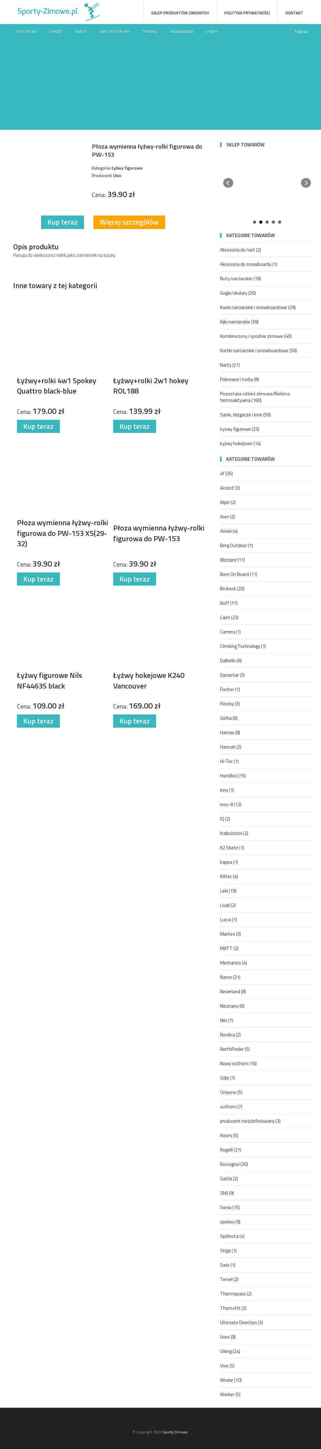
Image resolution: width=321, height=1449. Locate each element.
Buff (229, 603)
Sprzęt (56, 31)
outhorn (231, 1106)
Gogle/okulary (238, 293)
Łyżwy (212, 31)
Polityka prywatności (247, 13)
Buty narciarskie (240, 278)
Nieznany (232, 1005)
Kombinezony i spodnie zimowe (256, 336)
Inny (227, 790)
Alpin (228, 502)
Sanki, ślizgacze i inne (245, 414)
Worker (230, 1394)
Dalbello (231, 660)
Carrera (230, 631)
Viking (230, 1351)
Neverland (233, 991)
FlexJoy (230, 703)
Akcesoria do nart (240, 249)
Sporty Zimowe (175, 1432)
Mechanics (233, 962)
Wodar (231, 1380)
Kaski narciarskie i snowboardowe (258, 307)
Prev (228, 183)
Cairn (229, 617)
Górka (229, 718)
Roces (229, 1135)
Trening (149, 31)
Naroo (230, 977)
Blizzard (232, 559)
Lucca (228, 919)
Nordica (230, 1034)
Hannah (230, 746)
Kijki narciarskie (239, 321)
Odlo (227, 1077)
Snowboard (181, 31)
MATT (229, 948)
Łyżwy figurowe (239, 429)
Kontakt (294, 13)
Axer (227, 516)
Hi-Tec (229, 761)
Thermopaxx (236, 1293)
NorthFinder (235, 1049)
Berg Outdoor (236, 545)
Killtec (229, 876)
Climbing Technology (243, 646)
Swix (227, 1265)
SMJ (227, 1193)
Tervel (229, 1279)
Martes (230, 934)
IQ (225, 818)
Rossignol (234, 1164)
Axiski (229, 531)
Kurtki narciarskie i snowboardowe (258, 350)
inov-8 (230, 804)
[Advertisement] (160, 86)
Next (306, 183)
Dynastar (232, 675)
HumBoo (233, 775)
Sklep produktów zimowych (180, 13)
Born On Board (238, 574)
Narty (81, 31)
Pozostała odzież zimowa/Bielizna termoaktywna (255, 397)
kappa (229, 862)
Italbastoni (234, 833)
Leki (228, 890)
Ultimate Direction (241, 1322)
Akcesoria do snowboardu (248, 264)
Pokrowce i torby (239, 379)
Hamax (230, 732)
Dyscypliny (26, 31)
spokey (230, 1221)
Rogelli (230, 1149)
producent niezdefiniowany (250, 1121)
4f (226, 473)
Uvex (228, 1336)
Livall (228, 905)
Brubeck (232, 588)
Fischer (230, 689)
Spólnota (232, 1236)
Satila (229, 1178)
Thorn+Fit (233, 1308)
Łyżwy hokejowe (240, 443)
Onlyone (231, 1092)
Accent (230, 487)
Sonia (230, 1207)
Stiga (228, 1250)
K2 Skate (232, 847)
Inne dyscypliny (114, 31)
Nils (226, 1020)
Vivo (227, 1365)
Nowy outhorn (238, 1063)
